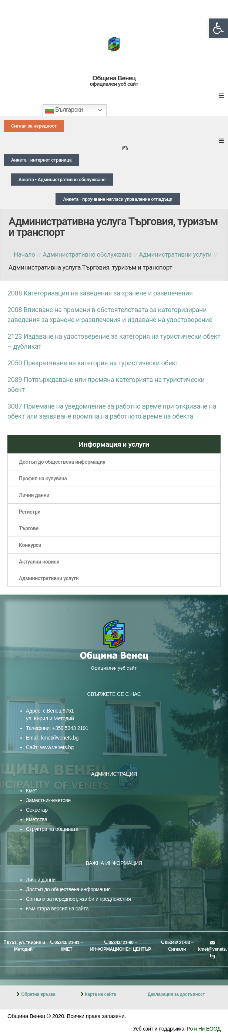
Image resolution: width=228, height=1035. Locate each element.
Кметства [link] (36, 819)
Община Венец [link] (114, 78)
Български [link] (64, 110)
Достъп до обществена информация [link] (62, 462)
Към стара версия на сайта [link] (57, 908)
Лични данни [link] (34, 495)
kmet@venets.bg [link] (59, 738)
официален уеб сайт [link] (114, 84)
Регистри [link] (29, 512)
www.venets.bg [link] (57, 747)
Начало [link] (24, 254)
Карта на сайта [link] (100, 994)
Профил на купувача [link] (43, 478)
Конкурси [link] (30, 545)
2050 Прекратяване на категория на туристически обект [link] (92, 363)
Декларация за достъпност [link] (176, 994)
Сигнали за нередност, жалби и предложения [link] (78, 899)
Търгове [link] (28, 528)
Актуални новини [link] (39, 562)
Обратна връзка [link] (38, 994)
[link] (218, 28)
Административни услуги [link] (48, 578)
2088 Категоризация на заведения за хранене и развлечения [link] (100, 293)
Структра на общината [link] (52, 829)
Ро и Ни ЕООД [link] (204, 1029)
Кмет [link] (31, 791)
